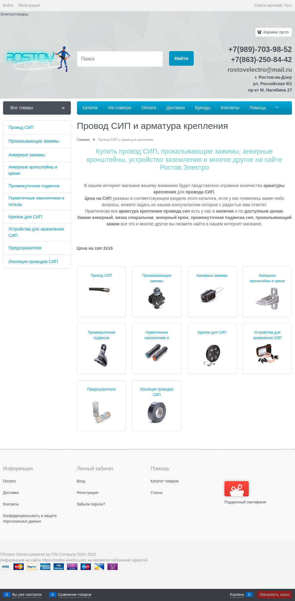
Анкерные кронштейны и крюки (267, 278)
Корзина (237, 594)
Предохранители (101, 389)
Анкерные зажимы (211, 275)
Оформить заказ (275, 594)
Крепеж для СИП (212, 332)
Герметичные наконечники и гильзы (156, 338)
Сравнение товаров (75, 594)
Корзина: (275, 32)
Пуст (288, 5)
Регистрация (29, 5)
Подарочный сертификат (245, 492)
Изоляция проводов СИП (156, 392)
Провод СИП (101, 275)
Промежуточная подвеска (101, 335)
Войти (8, 5)
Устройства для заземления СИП (267, 335)
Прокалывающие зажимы (156, 278)
